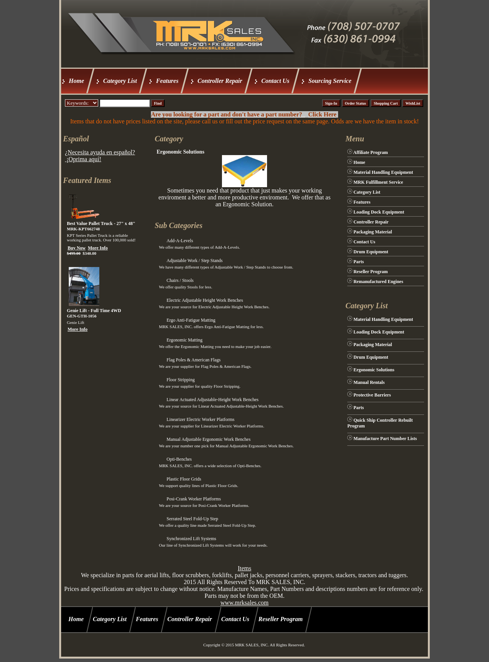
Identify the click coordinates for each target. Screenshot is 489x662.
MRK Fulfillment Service (378, 182)
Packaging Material (372, 232)
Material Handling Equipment (383, 172)
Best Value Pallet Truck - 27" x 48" (101, 223)
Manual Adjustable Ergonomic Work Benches (209, 439)
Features (167, 81)
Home (76, 81)
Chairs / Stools (180, 280)
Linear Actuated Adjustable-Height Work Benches (213, 399)
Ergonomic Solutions (373, 369)
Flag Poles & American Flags (193, 360)
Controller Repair (220, 81)
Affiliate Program (370, 152)
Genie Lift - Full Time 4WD (94, 310)
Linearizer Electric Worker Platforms (201, 419)
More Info (98, 248)
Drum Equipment (370, 251)
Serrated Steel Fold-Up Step (192, 518)
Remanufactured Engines (378, 281)
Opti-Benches (179, 459)
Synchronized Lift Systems (191, 538)
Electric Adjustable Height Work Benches (205, 300)
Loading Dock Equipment (378, 212)
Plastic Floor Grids (184, 479)
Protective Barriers (372, 395)
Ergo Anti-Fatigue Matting (191, 320)
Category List (120, 81)
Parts (358, 261)
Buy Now (77, 248)
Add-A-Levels (180, 240)
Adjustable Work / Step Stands (195, 260)
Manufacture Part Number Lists (385, 438)
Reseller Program (370, 271)
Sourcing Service (329, 81)
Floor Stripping (181, 379)
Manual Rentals (369, 382)
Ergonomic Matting (184, 340)
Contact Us (275, 81)
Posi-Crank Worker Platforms (194, 499)
